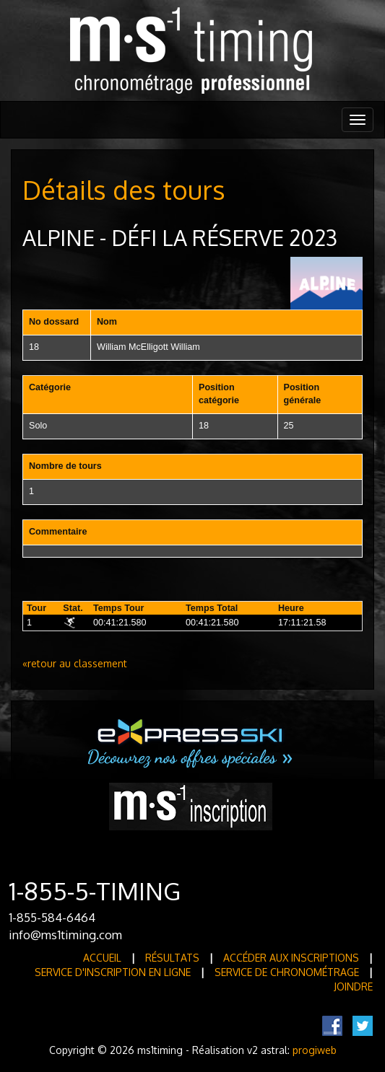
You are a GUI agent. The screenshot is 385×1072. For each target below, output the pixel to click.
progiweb (315, 1050)
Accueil (102, 958)
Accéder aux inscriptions (291, 958)
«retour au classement (74, 663)
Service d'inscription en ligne (113, 972)
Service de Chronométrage (287, 972)
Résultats (172, 958)
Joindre (353, 986)
